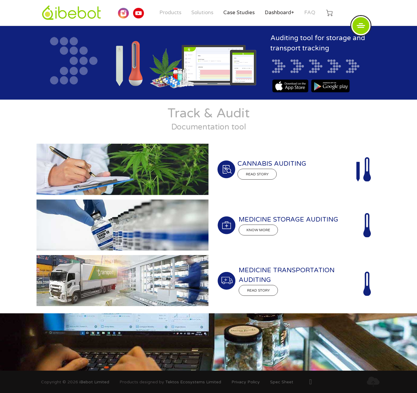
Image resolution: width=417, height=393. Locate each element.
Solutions (202, 12)
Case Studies (239, 12)
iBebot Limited (94, 382)
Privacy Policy (245, 382)
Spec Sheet (281, 382)
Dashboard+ (279, 12)
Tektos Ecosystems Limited (193, 382)
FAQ (309, 12)
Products (170, 12)
